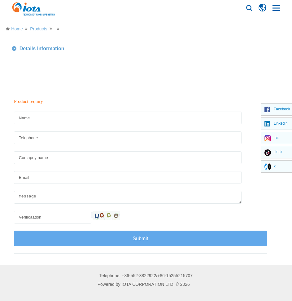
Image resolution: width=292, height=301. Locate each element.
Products (38, 28)
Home (17, 28)
